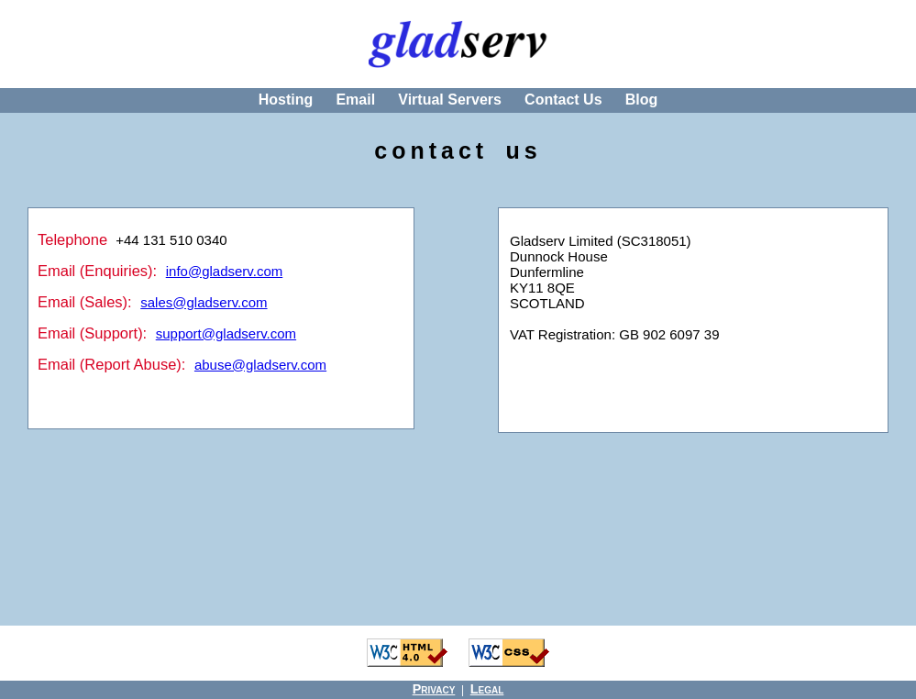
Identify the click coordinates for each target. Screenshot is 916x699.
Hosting (286, 99)
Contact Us (562, 99)
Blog (641, 99)
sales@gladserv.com (203, 302)
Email (355, 99)
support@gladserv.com (226, 333)
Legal (487, 689)
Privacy (434, 689)
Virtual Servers (450, 99)
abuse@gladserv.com (260, 364)
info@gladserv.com (224, 271)
